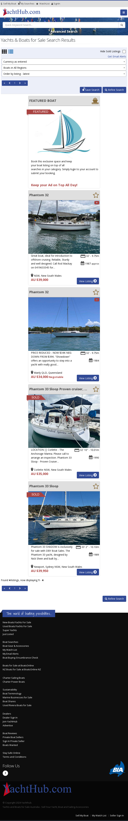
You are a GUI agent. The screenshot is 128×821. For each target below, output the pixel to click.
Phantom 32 (39, 195)
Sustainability (10, 689)
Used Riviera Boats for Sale (17, 705)
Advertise (8, 725)
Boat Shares (9, 701)
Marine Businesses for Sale (17, 697)
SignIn (52, 3)
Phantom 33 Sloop (43, 486)
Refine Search (114, 89)
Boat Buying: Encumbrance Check (20, 657)
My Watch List (10, 649)
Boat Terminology (12, 693)
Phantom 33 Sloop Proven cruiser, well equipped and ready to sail (58, 389)
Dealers (7, 713)
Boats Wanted (10, 745)
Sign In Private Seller (14, 741)
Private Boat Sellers (13, 737)
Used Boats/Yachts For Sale (17, 626)
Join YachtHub (10, 721)
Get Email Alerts (117, 56)
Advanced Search (64, 31)
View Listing (88, 281)
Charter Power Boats (14, 681)
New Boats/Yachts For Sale (17, 622)
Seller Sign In (117, 815)
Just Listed (8, 634)
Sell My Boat (8, 3)
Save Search (90, 89)
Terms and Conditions (14, 756)
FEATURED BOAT (42, 101)
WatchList (43, 3)
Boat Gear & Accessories (16, 645)
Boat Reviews (10, 733)
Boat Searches (10, 642)
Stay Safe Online (11, 752)
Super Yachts (10, 630)
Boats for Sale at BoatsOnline (18, 665)
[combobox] (64, 62)
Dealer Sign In (10, 717)
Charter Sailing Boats (14, 677)
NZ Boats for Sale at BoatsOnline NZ (22, 669)
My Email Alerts (11, 653)
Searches (26, 3)
